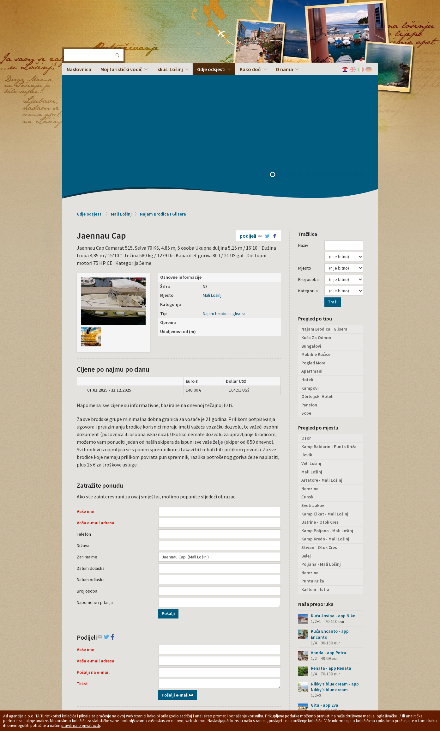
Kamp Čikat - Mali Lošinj (324, 388)
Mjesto (304, 142)
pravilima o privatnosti (80, 725)
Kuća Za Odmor (316, 211)
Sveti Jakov (312, 379)
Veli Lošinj (311, 337)
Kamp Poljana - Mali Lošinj (327, 404)
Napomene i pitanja (95, 476)
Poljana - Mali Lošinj (321, 438)
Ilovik (306, 329)
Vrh (364, 681)
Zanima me (87, 431)
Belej (306, 430)
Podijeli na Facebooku (189, 628)
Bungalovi (311, 220)
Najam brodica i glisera (224, 187)
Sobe (306, 287)
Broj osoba (87, 465)
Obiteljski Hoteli (317, 270)
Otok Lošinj (82, 25)
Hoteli (307, 253)
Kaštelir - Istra (315, 463)
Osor (306, 312)
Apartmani (311, 245)
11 (344, 49)
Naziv (303, 119)
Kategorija (308, 165)
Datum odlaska (91, 453)
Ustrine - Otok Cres (320, 396)
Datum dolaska (91, 442)
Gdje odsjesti (90, 88)
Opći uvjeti (191, 677)
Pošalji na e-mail (93, 546)
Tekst (82, 557)
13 (358, 49)
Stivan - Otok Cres (319, 421)
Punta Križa (312, 455)
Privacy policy (168, 677)
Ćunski (308, 371)
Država (83, 419)
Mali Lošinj (121, 88)
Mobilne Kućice (315, 228)
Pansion (309, 279)
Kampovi (310, 262)
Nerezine (309, 362)
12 (351, 49)
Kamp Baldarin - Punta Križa (329, 320)
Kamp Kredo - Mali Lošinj (325, 413)
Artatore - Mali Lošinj (321, 354)
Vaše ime (85, 385)
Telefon (84, 408)
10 (337, 49)
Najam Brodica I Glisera (163, 88)
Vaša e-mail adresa (95, 396)
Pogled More (313, 237)
